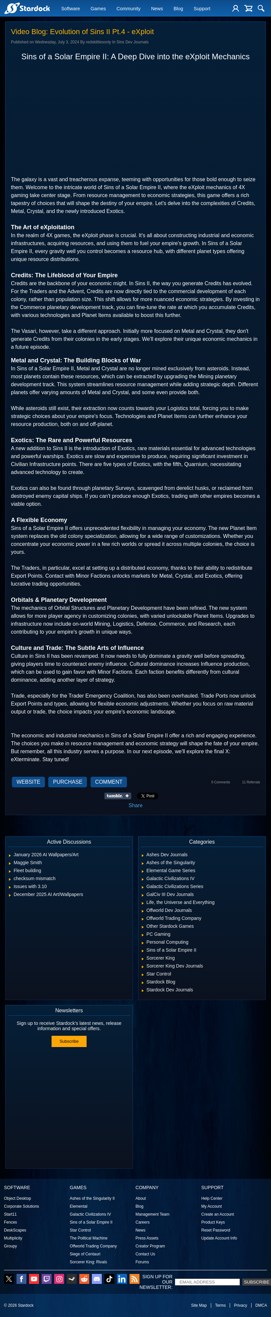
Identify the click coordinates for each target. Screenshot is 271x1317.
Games (98, 9)
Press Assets (147, 1238)
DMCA (261, 1305)
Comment (109, 782)
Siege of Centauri (85, 1254)
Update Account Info (219, 1238)
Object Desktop (17, 1198)
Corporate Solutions (21, 1206)
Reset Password (215, 1230)
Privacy (240, 1305)
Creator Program (150, 1246)
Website (28, 782)
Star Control (80, 1230)
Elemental (78, 1206)
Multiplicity (13, 1238)
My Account (211, 1206)
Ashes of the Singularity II (92, 1198)
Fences (10, 1222)
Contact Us (145, 1254)
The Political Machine (88, 1238)
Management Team (153, 1214)
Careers (143, 1222)
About (141, 1198)
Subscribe (69, 1041)
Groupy (10, 1246)
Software (70, 9)
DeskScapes (15, 1230)
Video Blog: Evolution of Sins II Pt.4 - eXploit (82, 31)
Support (202, 9)
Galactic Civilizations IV (90, 1214)
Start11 (10, 1214)
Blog (178, 9)
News (157, 9)
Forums (142, 1262)
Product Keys (213, 1222)
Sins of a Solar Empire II (91, 1222)
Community (128, 9)
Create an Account (217, 1214)
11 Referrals (251, 782)
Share (136, 805)
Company (147, 1187)
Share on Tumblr (119, 796)
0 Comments (220, 782)
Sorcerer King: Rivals (88, 1262)
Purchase (67, 782)
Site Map (199, 1305)
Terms (220, 1305)
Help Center (211, 1198)
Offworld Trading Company (93, 1246)
